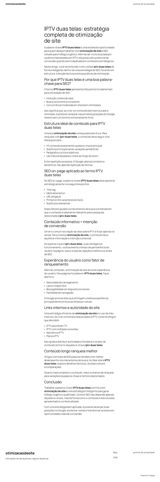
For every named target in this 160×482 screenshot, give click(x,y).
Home (152, 475)
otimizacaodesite (15, 4)
